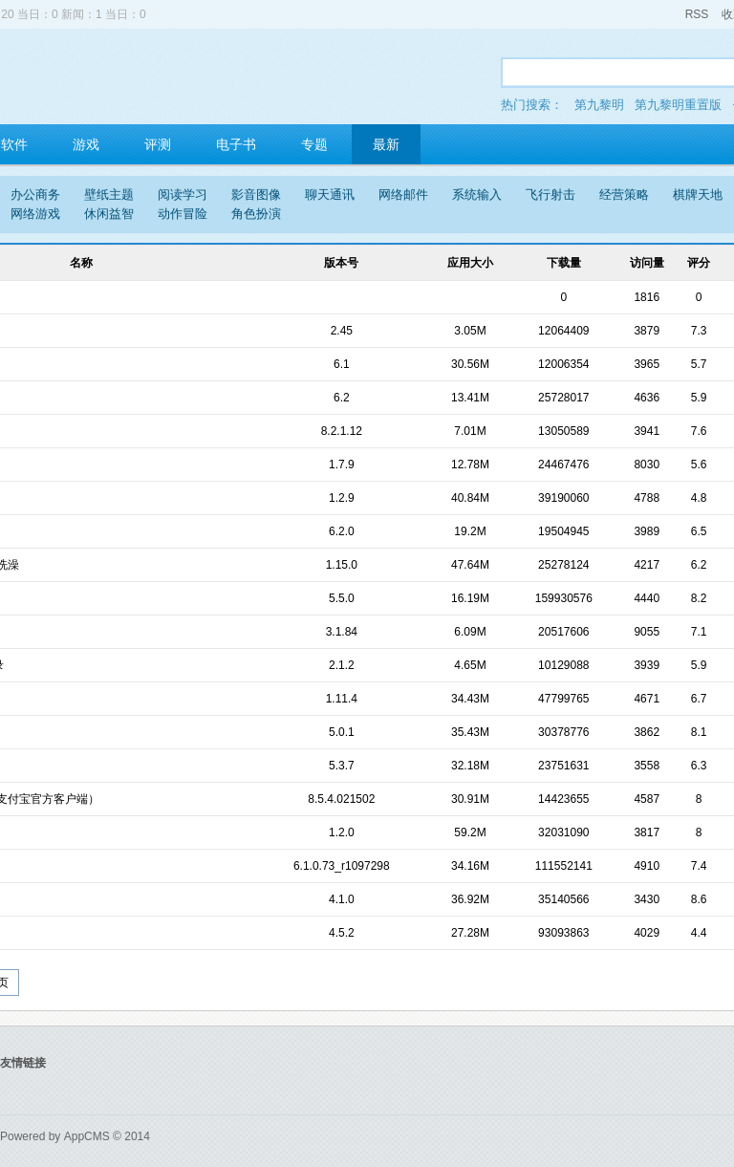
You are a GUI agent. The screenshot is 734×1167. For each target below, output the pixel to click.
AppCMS (87, 1136)
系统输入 (477, 194)
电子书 (236, 144)
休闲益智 (109, 213)
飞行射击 (550, 194)
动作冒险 (182, 213)
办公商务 (35, 194)
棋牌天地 (698, 194)
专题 (314, 144)
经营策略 (624, 194)
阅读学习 (182, 194)
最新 (386, 144)
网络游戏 (35, 213)
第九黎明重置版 (678, 104)
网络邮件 (403, 194)
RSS (697, 14)
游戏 (86, 144)
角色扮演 (256, 213)
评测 (157, 144)
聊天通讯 (330, 194)
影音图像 (256, 194)
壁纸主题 (109, 194)
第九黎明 (599, 104)
